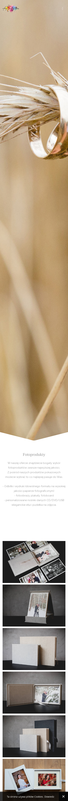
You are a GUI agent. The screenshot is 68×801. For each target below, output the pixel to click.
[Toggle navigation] (62, 8)
